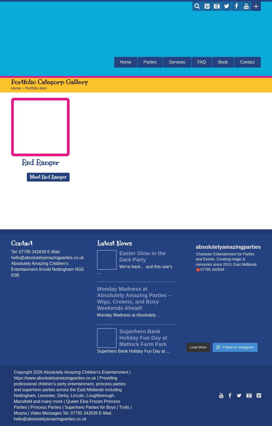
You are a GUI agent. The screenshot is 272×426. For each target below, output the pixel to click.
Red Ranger (40, 162)
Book (223, 62)
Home (125, 62)
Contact (247, 62)
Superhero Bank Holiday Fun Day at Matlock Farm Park (143, 337)
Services (177, 62)
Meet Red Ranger (48, 177)
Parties (150, 62)
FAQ (201, 62)
